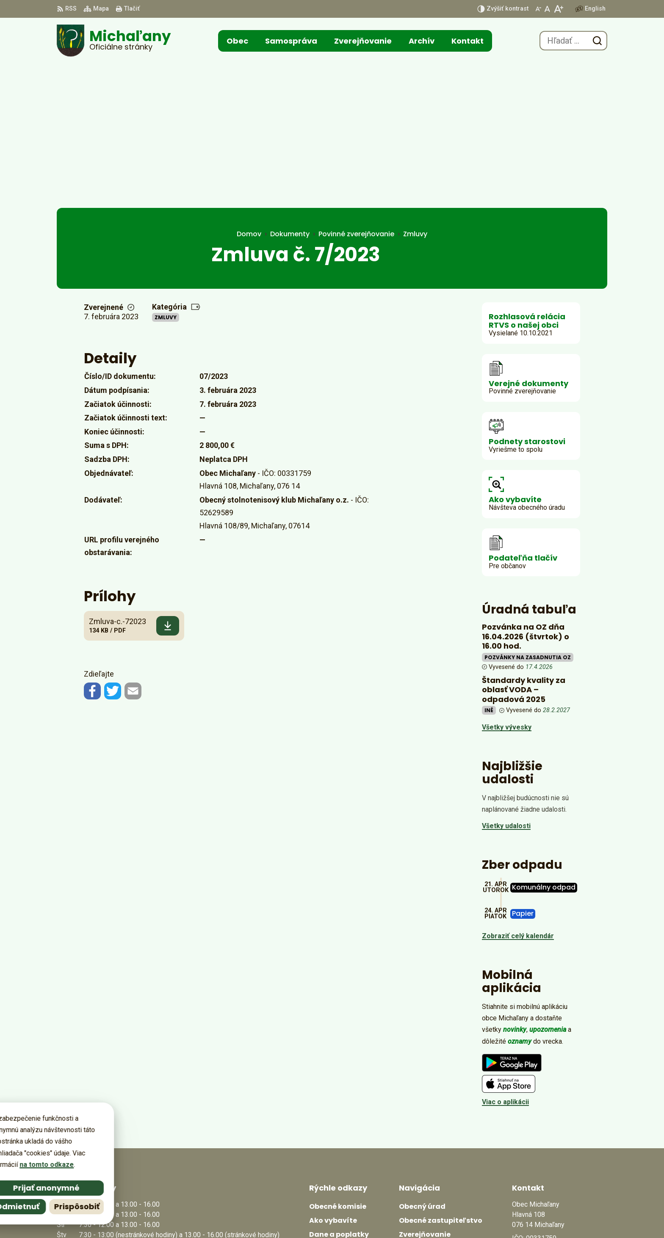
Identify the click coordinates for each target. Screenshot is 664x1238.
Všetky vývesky (506, 583)
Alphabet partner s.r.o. (296, 1215)
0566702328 (531, 1131)
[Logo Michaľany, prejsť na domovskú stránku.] (114, 41)
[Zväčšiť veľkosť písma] (558, 9)
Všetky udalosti (506, 681)
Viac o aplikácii (505, 957)
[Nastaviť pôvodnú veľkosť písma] (547, 9)
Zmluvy (166, 173)
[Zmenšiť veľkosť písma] (538, 9)
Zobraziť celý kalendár (518, 792)
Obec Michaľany (413, 1215)
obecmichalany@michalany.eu (559, 1141)
